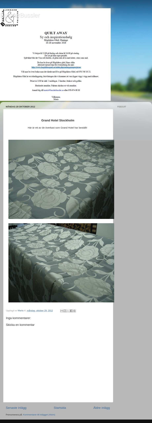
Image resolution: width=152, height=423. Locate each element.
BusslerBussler (20, 15)
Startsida (60, 407)
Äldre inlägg (101, 407)
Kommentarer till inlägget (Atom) (39, 414)
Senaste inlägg (16, 407)
